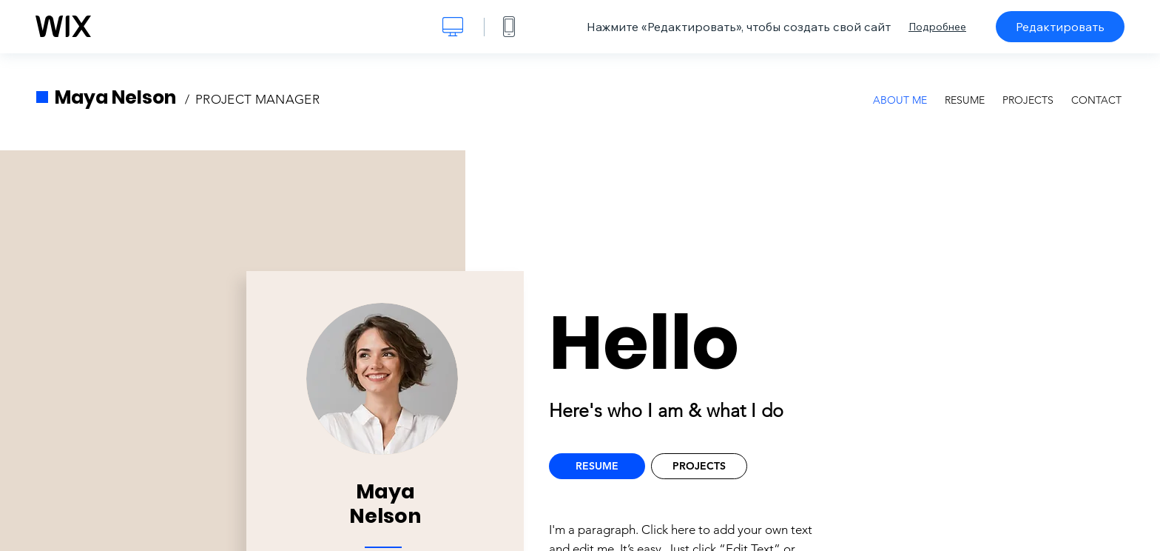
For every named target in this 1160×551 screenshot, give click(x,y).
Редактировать (1060, 26)
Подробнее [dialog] (937, 26)
